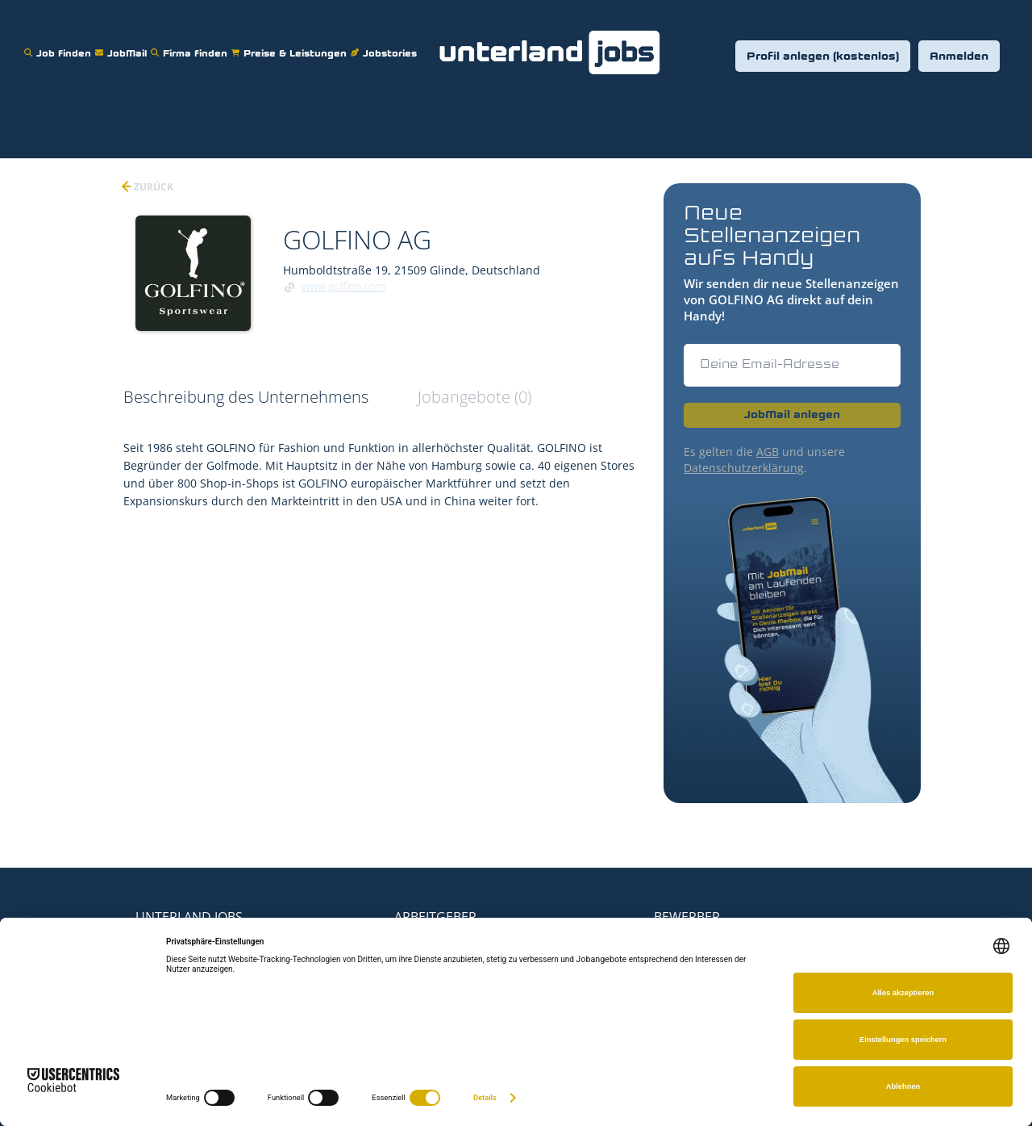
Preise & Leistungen (291, 43)
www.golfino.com (343, 286)
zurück (152, 187)
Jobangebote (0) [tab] (474, 397)
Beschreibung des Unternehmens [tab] (245, 397)
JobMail (123, 43)
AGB (767, 451)
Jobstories (386, 43)
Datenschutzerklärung (744, 467)
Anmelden (959, 57)
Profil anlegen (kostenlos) (823, 57)
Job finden (59, 43)
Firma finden (191, 43)
